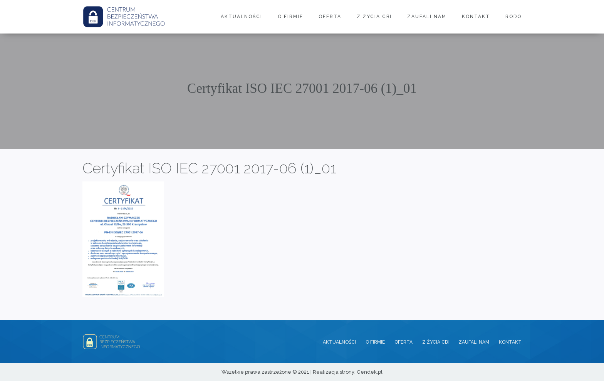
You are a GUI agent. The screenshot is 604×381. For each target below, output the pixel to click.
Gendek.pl (370, 372)
